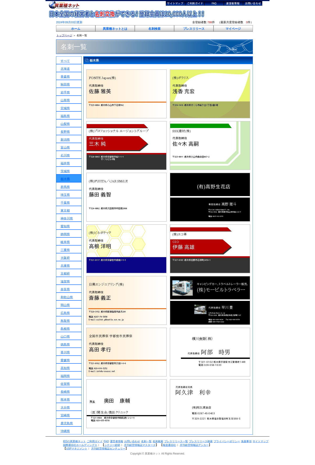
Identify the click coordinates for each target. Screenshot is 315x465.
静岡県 (65, 234)
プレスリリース (194, 28)
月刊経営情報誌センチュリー (108, 448)
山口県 (65, 336)
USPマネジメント (76, 448)
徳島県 (65, 344)
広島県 (65, 313)
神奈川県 (67, 218)
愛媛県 (65, 360)
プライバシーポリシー (227, 441)
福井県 (65, 163)
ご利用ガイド (95, 441)
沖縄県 (65, 431)
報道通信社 (169, 445)
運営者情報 (116, 441)
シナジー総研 (112, 445)
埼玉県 (65, 195)
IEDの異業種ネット (74, 441)
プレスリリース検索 (201, 441)
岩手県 (65, 92)
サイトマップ (260, 441)
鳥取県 (65, 321)
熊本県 (65, 399)
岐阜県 (65, 242)
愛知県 (65, 226)
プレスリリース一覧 (176, 441)
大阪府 (65, 258)
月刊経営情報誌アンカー (194, 445)
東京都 (65, 210)
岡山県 (65, 305)
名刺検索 (154, 28)
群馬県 (65, 187)
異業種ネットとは (115, 28)
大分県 (65, 407)
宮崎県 (65, 415)
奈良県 (65, 289)
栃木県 (65, 179)
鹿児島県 (67, 423)
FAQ (106, 441)
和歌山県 (67, 297)
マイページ (233, 28)
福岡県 (65, 376)
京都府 (65, 273)
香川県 (65, 352)
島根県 (65, 328)
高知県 (65, 368)
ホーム (75, 28)
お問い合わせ (132, 441)
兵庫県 (65, 265)
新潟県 (65, 139)
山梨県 (65, 124)
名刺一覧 (146, 441)
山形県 (65, 100)
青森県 (65, 76)
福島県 (65, 116)
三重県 (65, 250)
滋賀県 (65, 281)
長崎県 (65, 391)
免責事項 (246, 441)
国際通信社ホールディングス (80, 445)
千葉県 (65, 202)
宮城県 (65, 108)
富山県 (65, 147)
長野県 (65, 131)
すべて (65, 61)
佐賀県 (65, 384)
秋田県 (65, 84)
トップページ (64, 35)
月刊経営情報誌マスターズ (140, 445)
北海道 (65, 68)
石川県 (65, 155)
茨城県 (65, 171)
